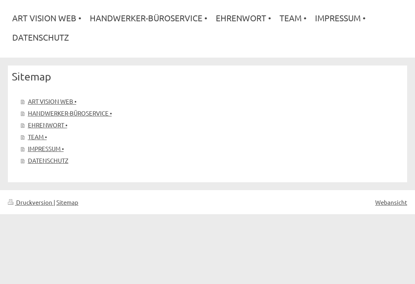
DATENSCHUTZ (48, 160)
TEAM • (37, 136)
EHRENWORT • (47, 125)
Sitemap (67, 202)
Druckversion (31, 202)
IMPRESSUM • (46, 148)
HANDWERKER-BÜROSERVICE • (70, 113)
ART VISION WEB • (52, 101)
